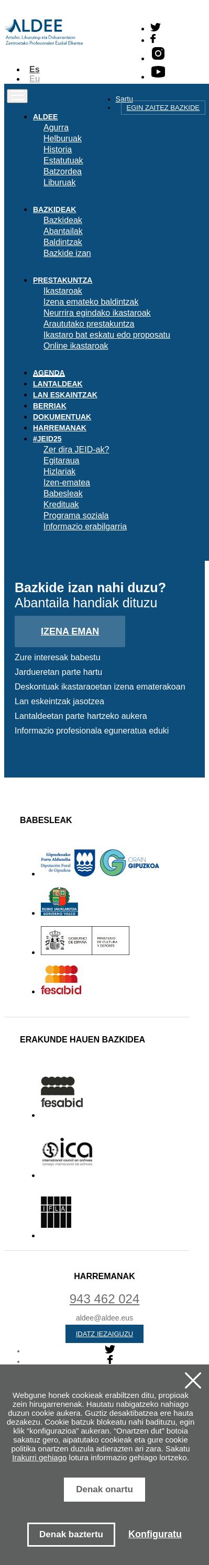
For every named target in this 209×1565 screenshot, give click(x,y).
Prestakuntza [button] (62, 280)
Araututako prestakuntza (88, 323)
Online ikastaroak (75, 345)
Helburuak (62, 138)
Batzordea (62, 171)
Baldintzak (62, 242)
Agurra (56, 127)
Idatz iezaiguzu (105, 1334)
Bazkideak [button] (54, 209)
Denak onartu (104, 1489)
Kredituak (61, 504)
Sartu (124, 99)
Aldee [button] (45, 117)
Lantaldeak (58, 384)
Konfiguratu (155, 1534)
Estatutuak (63, 160)
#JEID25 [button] (47, 439)
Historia (57, 149)
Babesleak (63, 493)
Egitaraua (61, 460)
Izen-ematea (66, 482)
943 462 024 (104, 1299)
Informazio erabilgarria (85, 526)
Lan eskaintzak (65, 395)
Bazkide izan (67, 253)
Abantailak (63, 231)
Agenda (49, 373)
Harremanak (59, 428)
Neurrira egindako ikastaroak (97, 312)
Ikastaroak (62, 290)
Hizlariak (59, 471)
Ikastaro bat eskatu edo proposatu (106, 334)
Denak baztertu (71, 1534)
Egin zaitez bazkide (163, 108)
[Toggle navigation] (17, 96)
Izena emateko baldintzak (90, 301)
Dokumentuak (62, 417)
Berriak (50, 406)
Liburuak (59, 182)
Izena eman (70, 631)
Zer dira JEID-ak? (76, 449)
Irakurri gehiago (39, 1457)
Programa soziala (76, 515)
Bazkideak (62, 220)
